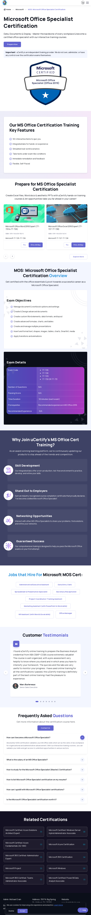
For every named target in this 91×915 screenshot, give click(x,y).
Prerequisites (14, 405)
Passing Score (14, 393)
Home (7, 9)
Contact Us (45, 728)
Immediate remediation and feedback (27, 158)
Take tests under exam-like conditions (27, 153)
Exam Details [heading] (16, 362)
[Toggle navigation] (87, 3)
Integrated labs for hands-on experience (28, 144)
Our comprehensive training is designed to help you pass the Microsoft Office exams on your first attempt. (48, 547)
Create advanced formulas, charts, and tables (31, 321)
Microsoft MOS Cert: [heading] (45, 574)
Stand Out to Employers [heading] (31, 491)
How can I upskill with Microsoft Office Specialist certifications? (35, 789)
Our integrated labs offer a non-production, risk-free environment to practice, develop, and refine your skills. (48, 472)
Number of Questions (17, 387)
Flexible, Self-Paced (19, 163)
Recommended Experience (20, 411)
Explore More (78, 257)
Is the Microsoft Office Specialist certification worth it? (32, 799)
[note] (45, 748)
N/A (39, 387)
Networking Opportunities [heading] (33, 516)
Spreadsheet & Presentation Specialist (31, 592)
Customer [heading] (45, 635)
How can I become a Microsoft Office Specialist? (29, 737)
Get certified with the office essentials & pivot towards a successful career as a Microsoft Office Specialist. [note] (45, 283)
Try (24, 245)
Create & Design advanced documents (28, 311)
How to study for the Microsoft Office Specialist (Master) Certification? (39, 769)
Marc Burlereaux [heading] (27, 684)
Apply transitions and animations (26, 336)
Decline (11, 911)
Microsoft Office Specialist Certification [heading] (38, 22)
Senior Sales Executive (28, 687)
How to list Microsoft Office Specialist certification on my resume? (37, 779)
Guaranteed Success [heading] (29, 541)
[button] (37, 701)
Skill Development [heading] (27, 465)
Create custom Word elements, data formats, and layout (36, 316)
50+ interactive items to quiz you (25, 139)
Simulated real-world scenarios (24, 149)
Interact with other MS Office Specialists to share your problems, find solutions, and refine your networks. (49, 522)
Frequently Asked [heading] (45, 715)
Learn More (58, 905)
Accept (22, 911)
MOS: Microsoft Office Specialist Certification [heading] (45, 273)
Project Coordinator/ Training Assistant (45, 599)
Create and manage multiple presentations (30, 326)
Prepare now (12, 44)
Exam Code (13, 370)
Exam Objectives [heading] (19, 300)
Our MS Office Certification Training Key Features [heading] (44, 127)
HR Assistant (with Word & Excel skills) (34, 614)
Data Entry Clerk (65, 584)
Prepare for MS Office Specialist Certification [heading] (45, 187)
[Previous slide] (6, 672)
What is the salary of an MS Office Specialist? (27, 759)
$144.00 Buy (36, 245)
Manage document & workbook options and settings (34, 306)
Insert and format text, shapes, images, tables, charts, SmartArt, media (42, 331)
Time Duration (14, 399)
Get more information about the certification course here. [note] (45, 721)
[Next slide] (12, 256)
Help (83, 910)
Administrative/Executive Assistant (34, 584)
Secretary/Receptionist (66, 592)
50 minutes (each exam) (49, 399)
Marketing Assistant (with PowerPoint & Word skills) (45, 606)
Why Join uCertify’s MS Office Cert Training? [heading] (45, 442)
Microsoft (20, 9)
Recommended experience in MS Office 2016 (57, 405)
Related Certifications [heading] (45, 819)
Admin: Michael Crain (12, 899)
